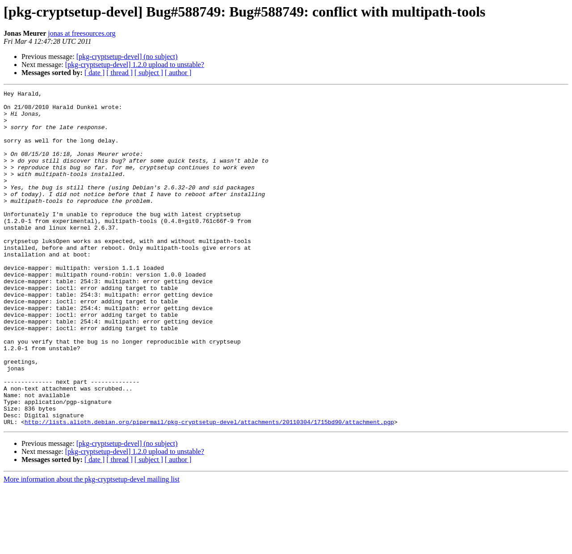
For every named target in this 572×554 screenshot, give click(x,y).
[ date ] (94, 72)
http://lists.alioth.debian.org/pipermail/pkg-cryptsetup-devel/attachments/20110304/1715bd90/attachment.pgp (209, 489)
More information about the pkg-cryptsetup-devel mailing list (92, 546)
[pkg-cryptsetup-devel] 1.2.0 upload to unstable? (134, 64)
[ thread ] (119, 72)
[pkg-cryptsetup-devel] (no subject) (127, 56)
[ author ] (178, 72)
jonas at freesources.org (81, 33)
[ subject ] (149, 72)
